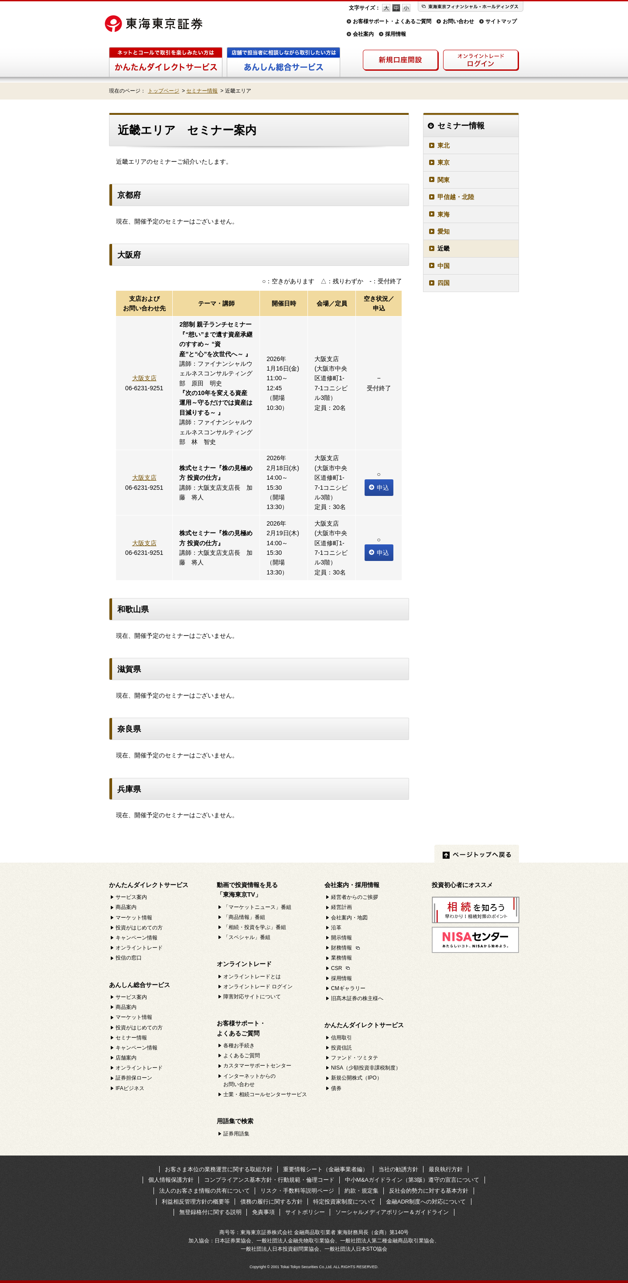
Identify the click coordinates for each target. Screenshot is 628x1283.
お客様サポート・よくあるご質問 (392, 21)
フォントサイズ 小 (406, 8)
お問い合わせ (458, 21)
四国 (443, 282)
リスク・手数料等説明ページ (297, 1190)
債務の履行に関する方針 (271, 1201)
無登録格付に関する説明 (210, 1212)
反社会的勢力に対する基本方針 (428, 1190)
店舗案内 (126, 1058)
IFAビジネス (130, 1088)
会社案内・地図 (349, 918)
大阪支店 (144, 378)
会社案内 (363, 34)
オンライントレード (139, 948)
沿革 (336, 928)
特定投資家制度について (344, 1201)
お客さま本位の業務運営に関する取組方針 (219, 1169)
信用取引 (341, 1038)
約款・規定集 (362, 1190)
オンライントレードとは (252, 976)
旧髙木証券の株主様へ (357, 998)
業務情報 (341, 958)
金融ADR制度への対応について (426, 1201)
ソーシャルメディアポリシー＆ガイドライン (392, 1212)
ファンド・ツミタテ (354, 1058)
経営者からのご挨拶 (354, 897)
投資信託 (341, 1048)
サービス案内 (131, 897)
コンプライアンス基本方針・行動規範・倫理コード (269, 1179)
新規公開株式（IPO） (356, 1078)
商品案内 (126, 907)
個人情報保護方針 (171, 1179)
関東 (443, 179)
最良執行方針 (446, 1169)
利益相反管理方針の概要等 (196, 1201)
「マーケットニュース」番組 (257, 907)
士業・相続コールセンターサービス (265, 1094)
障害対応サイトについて (252, 997)
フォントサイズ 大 (386, 8)
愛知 (443, 231)
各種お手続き (239, 1045)
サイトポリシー (305, 1212)
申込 (379, 487)
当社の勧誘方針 (398, 1169)
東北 (443, 145)
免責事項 (263, 1212)
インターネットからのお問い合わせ (249, 1080)
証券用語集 (236, 1134)
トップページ (163, 91)
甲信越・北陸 (455, 196)
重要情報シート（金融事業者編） (325, 1169)
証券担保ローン (134, 1078)
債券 (336, 1088)
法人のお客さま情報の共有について (204, 1190)
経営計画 (341, 907)
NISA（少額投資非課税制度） (366, 1068)
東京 (443, 162)
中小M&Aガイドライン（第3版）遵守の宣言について (412, 1179)
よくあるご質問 (241, 1056)
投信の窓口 (129, 958)
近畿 (443, 248)
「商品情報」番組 (244, 917)
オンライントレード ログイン (258, 987)
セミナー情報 (202, 91)
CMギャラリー (348, 988)
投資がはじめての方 (139, 928)
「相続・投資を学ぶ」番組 (254, 927)
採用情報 (395, 34)
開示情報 (341, 938)
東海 (443, 214)
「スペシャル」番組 (246, 937)
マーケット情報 (134, 918)
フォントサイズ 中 (396, 8)
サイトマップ (501, 21)
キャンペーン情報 (136, 938)
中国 (443, 265)
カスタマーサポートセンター (257, 1066)
